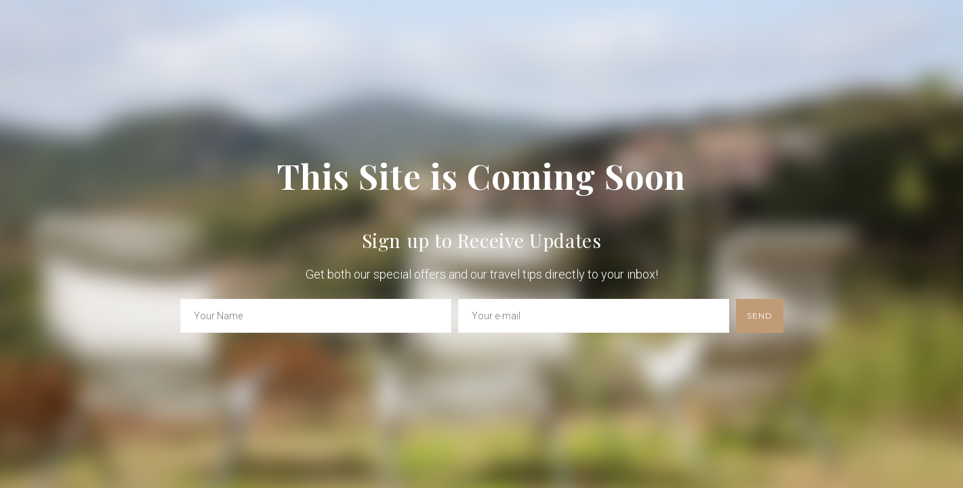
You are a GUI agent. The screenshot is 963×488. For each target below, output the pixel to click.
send (760, 315)
